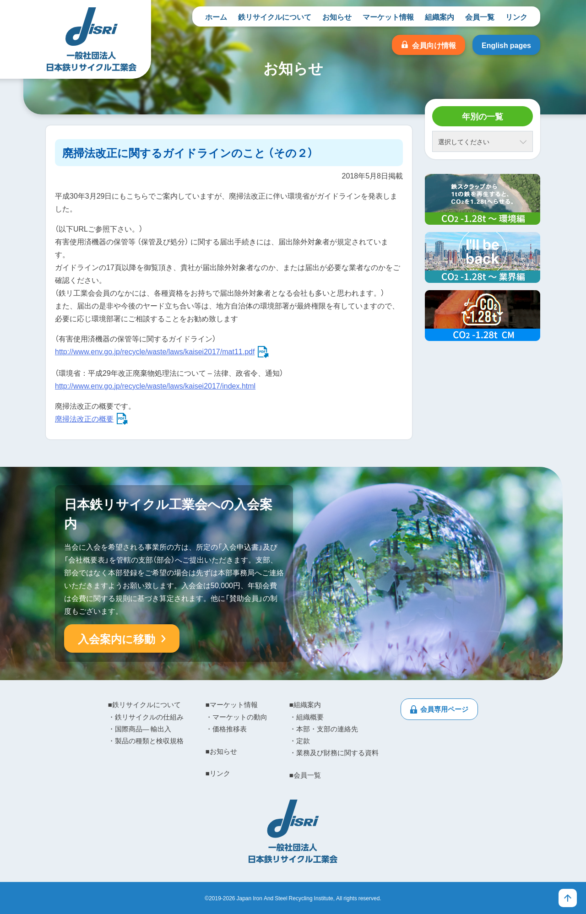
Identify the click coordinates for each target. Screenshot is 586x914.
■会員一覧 (305, 775)
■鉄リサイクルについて (144, 704)
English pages (506, 44)
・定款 (299, 741)
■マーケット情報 (232, 704)
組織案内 (439, 16)
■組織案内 (305, 704)
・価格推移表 (226, 729)
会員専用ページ (444, 709)
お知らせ (337, 16)
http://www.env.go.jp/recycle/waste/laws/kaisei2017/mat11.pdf (155, 351)
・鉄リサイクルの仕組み (146, 717)
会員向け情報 (434, 44)
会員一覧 (479, 16)
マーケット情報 (388, 16)
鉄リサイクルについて (274, 16)
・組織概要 (306, 717)
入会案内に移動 (116, 638)
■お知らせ (221, 751)
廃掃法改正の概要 (84, 418)
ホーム (216, 16)
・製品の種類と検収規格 (146, 741)
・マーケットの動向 (236, 717)
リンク (516, 16)
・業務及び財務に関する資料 (334, 752)
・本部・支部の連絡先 (323, 729)
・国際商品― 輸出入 (139, 729)
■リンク (218, 773)
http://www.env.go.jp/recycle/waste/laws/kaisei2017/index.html (155, 385)
